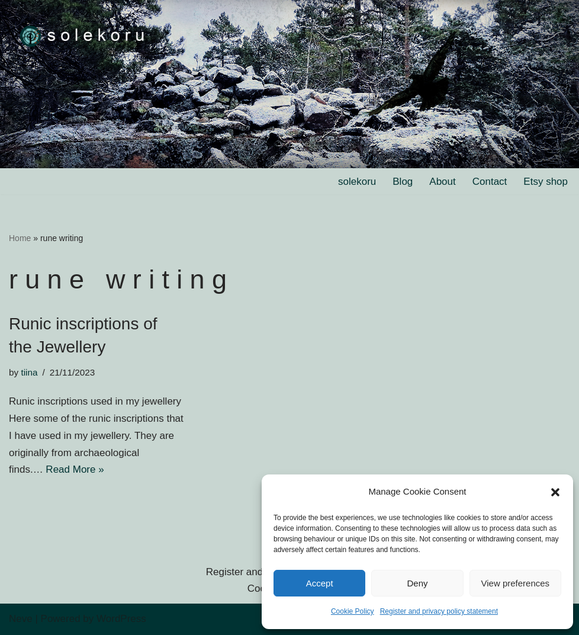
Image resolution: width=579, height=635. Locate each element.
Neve (21, 618)
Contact (489, 181)
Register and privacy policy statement (439, 611)
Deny (417, 583)
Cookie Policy (352, 611)
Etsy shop (545, 181)
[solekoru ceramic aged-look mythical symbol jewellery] (83, 35)
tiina (29, 372)
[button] (555, 492)
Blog (403, 181)
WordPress (121, 618)
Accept (319, 583)
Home (20, 238)
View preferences (515, 583)
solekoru (357, 181)
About (442, 181)
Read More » (75, 469)
